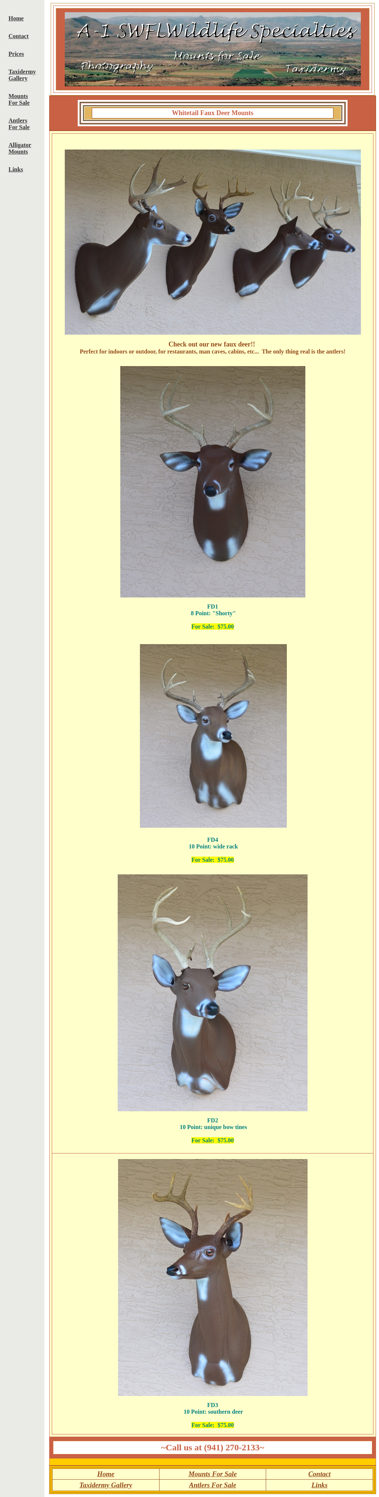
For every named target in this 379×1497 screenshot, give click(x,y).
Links (16, 169)
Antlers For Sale (19, 123)
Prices (16, 54)
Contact (18, 36)
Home (16, 18)
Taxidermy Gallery (22, 74)
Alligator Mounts (20, 148)
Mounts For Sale (19, 99)
